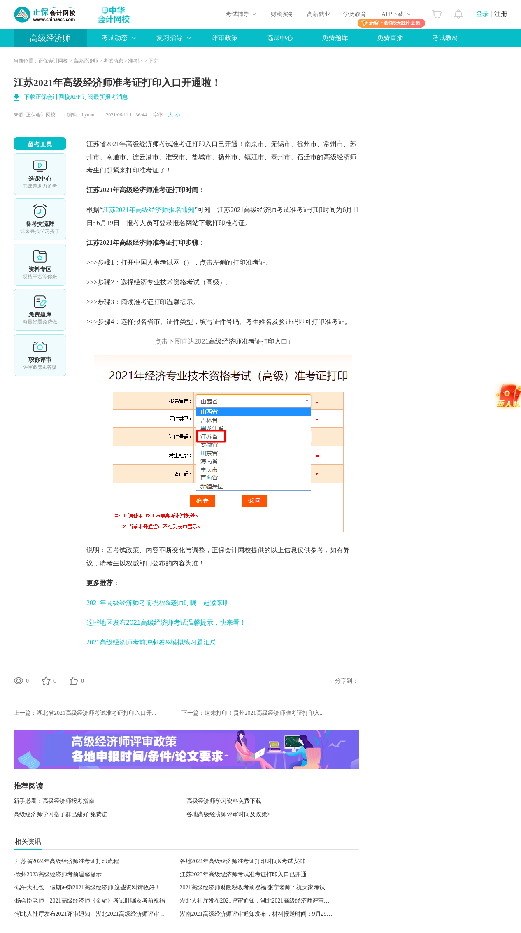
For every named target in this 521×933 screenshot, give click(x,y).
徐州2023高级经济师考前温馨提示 (58, 874)
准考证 (135, 61)
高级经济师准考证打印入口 (248, 341)
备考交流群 (40, 219)
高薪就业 (318, 14)
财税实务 (282, 14)
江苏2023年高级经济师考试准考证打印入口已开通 (243, 874)
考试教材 (445, 37)
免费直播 (390, 37)
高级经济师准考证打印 (152, 242)
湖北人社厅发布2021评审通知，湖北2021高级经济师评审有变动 (260, 901)
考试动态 (114, 37)
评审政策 (225, 37)
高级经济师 (50, 37)
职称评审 (40, 355)
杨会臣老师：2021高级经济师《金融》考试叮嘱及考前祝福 (90, 901)
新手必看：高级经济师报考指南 (54, 801)
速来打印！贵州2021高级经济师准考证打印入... (264, 713)
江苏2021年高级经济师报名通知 (148, 209)
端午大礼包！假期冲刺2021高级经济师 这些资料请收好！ (88, 887)
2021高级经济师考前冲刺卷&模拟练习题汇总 (151, 642)
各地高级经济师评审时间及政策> (228, 814)
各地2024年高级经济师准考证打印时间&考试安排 (242, 861)
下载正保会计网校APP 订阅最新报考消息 (76, 97)
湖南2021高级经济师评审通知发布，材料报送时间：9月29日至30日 (265, 914)
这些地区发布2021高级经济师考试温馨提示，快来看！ (166, 622)
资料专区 (40, 264)
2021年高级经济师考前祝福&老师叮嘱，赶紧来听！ (161, 602)
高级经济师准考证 (145, 189)
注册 (500, 13)
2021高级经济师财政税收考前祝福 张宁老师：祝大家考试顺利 (258, 887)
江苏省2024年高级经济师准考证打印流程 (67, 861)
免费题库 (335, 37)
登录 (482, 13)
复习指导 (169, 37)
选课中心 (280, 37)
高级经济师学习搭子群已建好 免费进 (60, 814)
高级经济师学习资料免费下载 (223, 801)
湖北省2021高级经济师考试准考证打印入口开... (96, 713)
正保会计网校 (53, 61)
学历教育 (354, 14)
